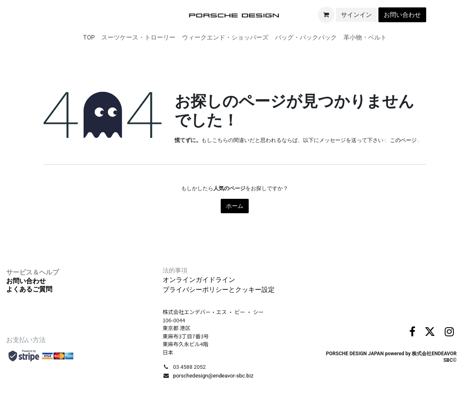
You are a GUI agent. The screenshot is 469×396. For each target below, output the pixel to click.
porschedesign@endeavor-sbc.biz (213, 376)
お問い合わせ (402, 14)
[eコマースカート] (326, 15)
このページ (403, 140)
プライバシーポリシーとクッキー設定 (219, 289)
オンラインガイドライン (199, 279)
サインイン (356, 14)
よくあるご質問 (29, 289)
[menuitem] (88, 38)
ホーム (234, 206)
